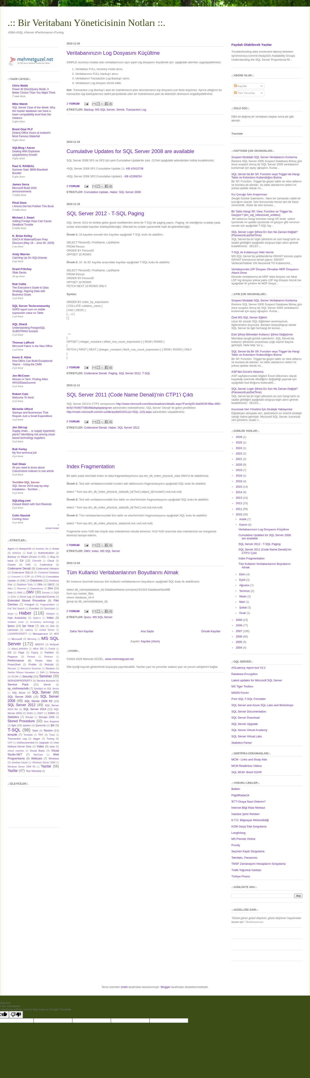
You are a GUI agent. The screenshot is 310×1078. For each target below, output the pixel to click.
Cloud (50, 560)
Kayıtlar (240, 86)
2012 (239, 503)
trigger (36, 738)
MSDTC (39, 644)
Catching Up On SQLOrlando (29, 257)
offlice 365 (38, 648)
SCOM (15, 676)
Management (40, 633)
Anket (55, 548)
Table (35, 730)
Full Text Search (16, 608)
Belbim (235, 789)
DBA (40, 584)
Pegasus (12, 656)
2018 (239, 475)
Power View (43, 660)
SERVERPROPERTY (20, 680)
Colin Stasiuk (21, 515)
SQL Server (41, 692)
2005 (239, 642)
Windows (54, 758)
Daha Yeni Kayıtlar (81, 631)
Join (52, 625)
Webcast (36, 758)
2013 (239, 497)
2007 (239, 631)
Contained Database (48, 572)
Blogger (165, 987)
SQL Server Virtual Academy (249, 730)
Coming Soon (20, 519)
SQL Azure (19, 692)
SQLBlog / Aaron (23, 147)
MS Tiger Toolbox (242, 686)
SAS (42, 672)
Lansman (13, 629)
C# (22, 560)
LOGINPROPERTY (17, 634)
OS (9, 652)
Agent (11, 548)
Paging (112, 373)
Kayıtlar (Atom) (150, 641)
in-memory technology (42, 622)
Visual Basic (37, 750)
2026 (239, 437)
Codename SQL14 (22, 572)
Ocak (243, 613)
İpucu (87, 617)
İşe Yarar (28, 625)
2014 (239, 492)
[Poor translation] (16, 1014)
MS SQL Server (105, 109)
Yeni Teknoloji (33, 770)
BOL (43, 557)
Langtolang (238, 832)
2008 (239, 625)
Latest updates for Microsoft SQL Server (256, 680)
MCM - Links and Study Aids (249, 759)
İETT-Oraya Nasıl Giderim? (248, 801)
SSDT (40, 713)
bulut (10, 560)
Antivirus (16, 553)
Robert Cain (20, 394)
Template (28, 735)
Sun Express (51, 721)
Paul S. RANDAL (23, 166)
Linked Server (46, 630)
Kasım (243, 524)
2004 (239, 647)
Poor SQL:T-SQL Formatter (248, 698)
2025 (239, 442)
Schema (54, 672)
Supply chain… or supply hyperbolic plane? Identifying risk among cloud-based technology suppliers (33, 434)
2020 (239, 464)
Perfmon (48, 657)
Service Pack (18, 684)
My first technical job (24, 452)
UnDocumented (25, 742)
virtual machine (16, 751)
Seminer (45, 676)
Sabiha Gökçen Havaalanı (21, 672)
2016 (239, 481)
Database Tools (25, 584)
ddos (10, 588)
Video (40, 746)
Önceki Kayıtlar (210, 631)
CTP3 (38, 576)
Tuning (50, 738)
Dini (50, 588)
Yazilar (13, 770)
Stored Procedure (21, 721)
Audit (29, 553)
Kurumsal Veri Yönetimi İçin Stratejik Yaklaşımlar (262, 409)
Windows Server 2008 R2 (21, 766)
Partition (49, 652)
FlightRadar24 (240, 795)
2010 (239, 514)
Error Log (25, 596)
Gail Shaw (19, 464)
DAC (23, 580)
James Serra (20, 184)
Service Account (46, 680)
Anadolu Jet (42, 549)
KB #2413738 (134, 168)
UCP (10, 742)
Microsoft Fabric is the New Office (32, 346)
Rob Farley (19, 449)
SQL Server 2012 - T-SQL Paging (105, 213)
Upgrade (44, 742)
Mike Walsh (20, 104)
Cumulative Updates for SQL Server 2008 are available (130, 151)
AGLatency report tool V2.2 (248, 667)
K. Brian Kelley (22, 235)
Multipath (54, 644)
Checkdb (36, 561)
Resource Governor (31, 668)
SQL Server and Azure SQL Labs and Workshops (262, 705)
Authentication (46, 552)
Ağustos (244, 585)
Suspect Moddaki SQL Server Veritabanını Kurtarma (264, 157)
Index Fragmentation (91, 466)
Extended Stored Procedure (27, 600)
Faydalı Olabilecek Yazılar (251, 44)
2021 (239, 459)
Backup (88, 109)
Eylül (242, 579)
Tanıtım (48, 730)
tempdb (12, 734)
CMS (28, 565)
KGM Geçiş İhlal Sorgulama (248, 826)
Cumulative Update (96, 192)
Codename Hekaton (47, 568)
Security (27, 676)
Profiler (33, 664)
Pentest (31, 657)
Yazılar (46, 766)
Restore (50, 668)
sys (14, 725)
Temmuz (245, 591)
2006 (239, 636)
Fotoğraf (29, 604)
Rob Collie (19, 284)
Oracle (51, 648)
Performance (16, 660)
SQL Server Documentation (248, 711)
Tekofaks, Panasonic (244, 857)
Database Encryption (244, 674)
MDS (56, 634)
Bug (52, 556)
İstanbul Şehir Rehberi (245, 814)
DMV (87, 551)
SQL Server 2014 (34, 709)
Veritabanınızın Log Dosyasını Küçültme (113, 53)
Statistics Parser (241, 742)
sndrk (124, 987)
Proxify (235, 845)
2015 (239, 486)
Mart (242, 601)
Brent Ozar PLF (22, 129)
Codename (46, 564)
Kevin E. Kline (21, 357)
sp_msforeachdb (18, 688)
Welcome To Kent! (23, 397)
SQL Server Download (245, 717)
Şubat (243, 607)
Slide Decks (19, 272)
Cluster (12, 564)
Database (36, 580)
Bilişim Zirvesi (29, 556)
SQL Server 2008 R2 (38, 701)
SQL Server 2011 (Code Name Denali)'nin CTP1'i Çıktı (130, 395)
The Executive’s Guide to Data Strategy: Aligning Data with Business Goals (30, 291)
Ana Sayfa (147, 631)
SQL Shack (19, 324)
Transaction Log (136, 109)
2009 (239, 620)
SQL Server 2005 (19, 696)
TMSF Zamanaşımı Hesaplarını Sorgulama (258, 863)
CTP (27, 576)
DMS (19, 592)
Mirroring (31, 639)
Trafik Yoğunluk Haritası (246, 870)
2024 (239, 448)
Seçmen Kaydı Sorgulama (247, 851)
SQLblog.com (21, 500)
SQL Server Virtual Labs (246, 736)
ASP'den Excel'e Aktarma (247, 371)
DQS (56, 592)
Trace (52, 735)
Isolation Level (16, 622)
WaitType (38, 754)
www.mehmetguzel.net (119, 659)
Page (21, 652)
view (52, 746)
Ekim (242, 574)
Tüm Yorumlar (244, 93)
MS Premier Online (243, 839)
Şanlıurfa (41, 725)
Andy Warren (21, 254)
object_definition (20, 648)
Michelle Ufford (22, 409)
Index (95, 551)
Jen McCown (20, 375)
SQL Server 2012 (130, 373)
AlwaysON (25, 548)
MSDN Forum (240, 692)
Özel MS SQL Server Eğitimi (249, 317)
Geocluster (49, 608)
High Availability (17, 617)
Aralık (243, 519)
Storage (29, 717)
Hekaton (50, 614)
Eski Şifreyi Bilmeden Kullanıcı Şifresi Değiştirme (262, 334)
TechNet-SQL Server (26, 482)
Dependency (37, 588)
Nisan (243, 596)
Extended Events (45, 596)
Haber (113, 192)
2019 (239, 470)
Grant (10, 614)
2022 (239, 453)
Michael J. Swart (23, 217)
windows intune (20, 762)
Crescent (15, 577)
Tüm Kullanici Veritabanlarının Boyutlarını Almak (122, 572)
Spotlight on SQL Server (46, 688)
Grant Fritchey (22, 269)
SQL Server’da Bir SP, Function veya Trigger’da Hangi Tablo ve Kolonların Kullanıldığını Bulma (265, 176)
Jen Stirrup (19, 427)
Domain (46, 592)
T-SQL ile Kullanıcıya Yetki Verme (252, 252)
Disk (10, 592)
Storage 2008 (47, 717)
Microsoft (17, 638)
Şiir (52, 725)
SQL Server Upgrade (244, 724)
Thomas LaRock (23, 342)
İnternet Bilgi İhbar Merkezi (248, 807)
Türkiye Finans (240, 876)
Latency (29, 630)
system (27, 725)
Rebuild (49, 664)
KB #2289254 (133, 176)
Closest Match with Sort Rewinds (32, 504)
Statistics (13, 717)
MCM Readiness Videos (246, 765)
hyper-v (37, 618)
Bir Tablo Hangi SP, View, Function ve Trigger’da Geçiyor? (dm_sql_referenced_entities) (261, 213)
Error (13, 597)
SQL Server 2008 (130, 192)
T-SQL (146, 373)
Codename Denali (95, 373)
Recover (12, 668)
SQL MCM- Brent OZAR (246, 772)
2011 (239, 509)
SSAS (30, 713)
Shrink (120, 109)
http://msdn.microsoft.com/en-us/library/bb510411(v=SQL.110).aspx (109, 411)
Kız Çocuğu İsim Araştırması (249, 194)
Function (34, 608)
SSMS (51, 713)
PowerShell (14, 664)
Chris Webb (20, 85)
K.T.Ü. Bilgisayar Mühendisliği (250, 820)
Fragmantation (47, 604)
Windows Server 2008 (43, 762)
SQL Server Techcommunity (31, 306)
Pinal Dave (19, 202)
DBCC (51, 584)
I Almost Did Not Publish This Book (33, 206)
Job (42, 625)
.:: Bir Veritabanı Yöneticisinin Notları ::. (86, 22)
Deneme (21, 588)
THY (40, 734)
